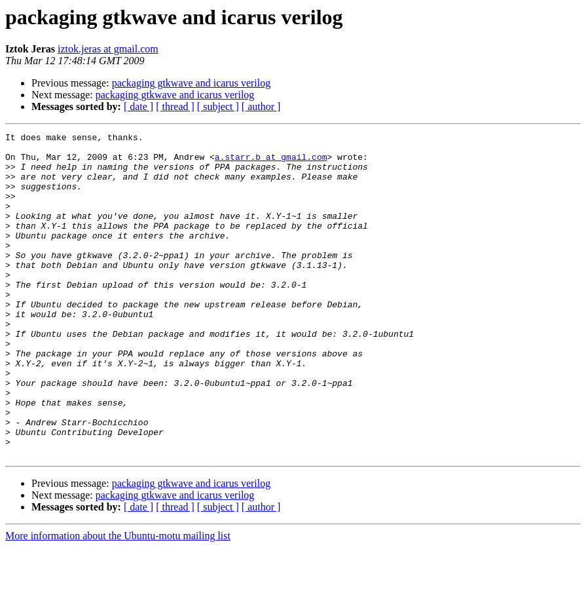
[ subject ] (218, 106)
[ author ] (261, 106)
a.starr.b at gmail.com (271, 162)
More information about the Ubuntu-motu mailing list (117, 600)
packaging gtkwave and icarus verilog (191, 82)
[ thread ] (175, 106)
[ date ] (138, 106)
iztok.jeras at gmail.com (108, 48)
